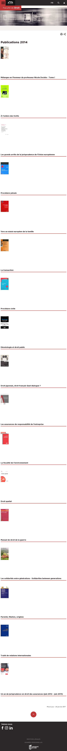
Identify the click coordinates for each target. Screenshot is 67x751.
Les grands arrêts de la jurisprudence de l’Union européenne (28, 154)
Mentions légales (33, 739)
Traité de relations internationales (16, 655)
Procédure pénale (9, 193)
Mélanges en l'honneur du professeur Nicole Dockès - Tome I (28, 77)
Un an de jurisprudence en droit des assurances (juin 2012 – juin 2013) (32, 694)
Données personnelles (33, 742)
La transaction (7, 270)
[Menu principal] (3, 3)
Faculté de (11, 8)
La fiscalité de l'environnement (14, 463)
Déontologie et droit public (13, 347)
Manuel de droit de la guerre (13, 540)
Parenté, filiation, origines (12, 617)
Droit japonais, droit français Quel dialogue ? (21, 386)
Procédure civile (8, 309)
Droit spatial (6, 501)
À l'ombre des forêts (10, 116)
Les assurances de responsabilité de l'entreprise (22, 424)
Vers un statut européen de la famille (17, 231)
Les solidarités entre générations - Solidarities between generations (31, 578)
